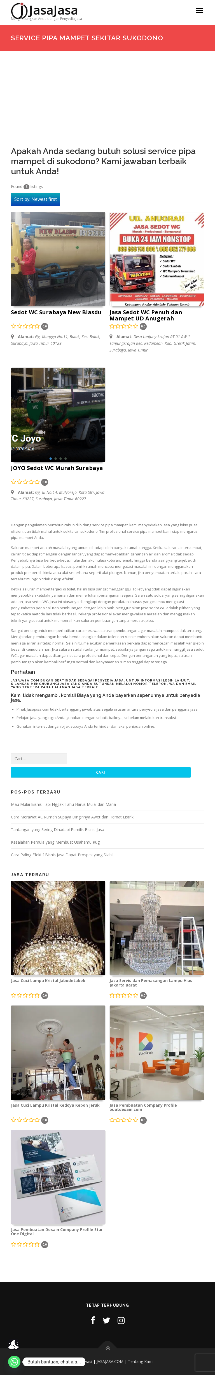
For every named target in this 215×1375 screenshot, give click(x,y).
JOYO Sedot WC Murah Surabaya (57, 468)
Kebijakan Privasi (77, 1361)
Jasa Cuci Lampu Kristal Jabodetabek (48, 981)
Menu (199, 10)
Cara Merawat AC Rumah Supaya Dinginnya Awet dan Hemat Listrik (72, 817)
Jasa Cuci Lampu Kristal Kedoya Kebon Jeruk (55, 1105)
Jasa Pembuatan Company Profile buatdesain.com (143, 1107)
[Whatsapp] (14, 1362)
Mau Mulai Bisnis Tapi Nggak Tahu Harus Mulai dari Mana (63, 804)
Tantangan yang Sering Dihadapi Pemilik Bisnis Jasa (57, 829)
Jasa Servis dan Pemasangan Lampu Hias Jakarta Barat (150, 983)
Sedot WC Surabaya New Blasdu (56, 312)
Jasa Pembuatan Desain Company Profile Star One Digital (57, 1231)
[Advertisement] (107, 93)
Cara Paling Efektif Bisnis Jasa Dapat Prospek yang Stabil (62, 854)
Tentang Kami (140, 1361)
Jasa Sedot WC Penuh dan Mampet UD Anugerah (145, 315)
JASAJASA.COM (110, 1361)
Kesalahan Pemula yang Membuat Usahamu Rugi (56, 842)
